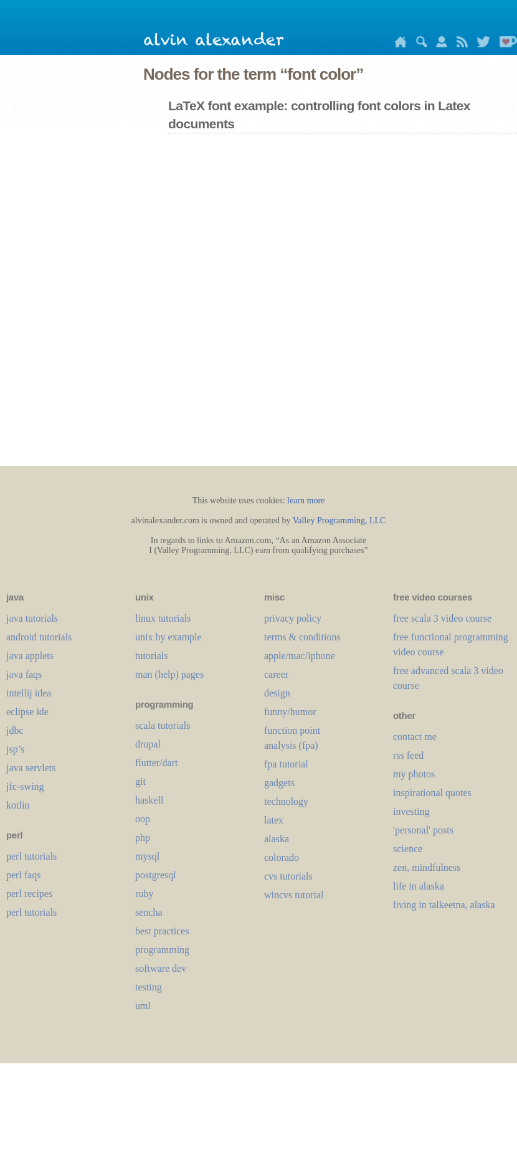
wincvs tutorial (294, 895)
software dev (160, 968)
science (407, 848)
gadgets (279, 782)
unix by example (168, 637)
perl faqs (23, 875)
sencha (149, 912)
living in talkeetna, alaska (444, 905)
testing (148, 987)
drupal (148, 744)
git (140, 781)
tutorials (151, 655)
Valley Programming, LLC (339, 520)
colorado (281, 857)
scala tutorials (162, 725)
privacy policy (292, 618)
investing (411, 811)
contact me (415, 736)
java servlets (31, 767)
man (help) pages (169, 674)
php (142, 837)
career (276, 674)
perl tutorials (31, 856)
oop (142, 819)
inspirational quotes (432, 792)
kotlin (17, 805)
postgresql (155, 875)
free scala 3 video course (442, 618)
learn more (306, 500)
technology (286, 801)
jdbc (15, 730)
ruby (144, 893)
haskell (149, 800)
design (277, 693)
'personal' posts (423, 830)
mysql (147, 856)
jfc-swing (25, 786)
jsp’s (15, 749)
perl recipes (29, 893)
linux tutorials (163, 618)
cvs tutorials (288, 876)
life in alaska (418, 886)
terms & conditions (302, 637)
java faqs (24, 674)
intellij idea (28, 693)
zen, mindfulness (426, 867)
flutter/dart (156, 762)
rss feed (408, 755)
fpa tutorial (286, 764)
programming (162, 949)
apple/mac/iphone (299, 655)
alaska (276, 838)
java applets (30, 655)
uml (143, 1005)
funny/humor (290, 711)
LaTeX (273, 820)
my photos (414, 774)
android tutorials (39, 637)
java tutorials (32, 618)
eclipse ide (27, 711)
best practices (162, 931)
